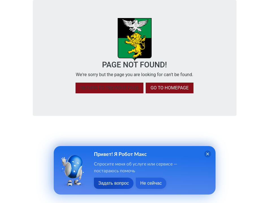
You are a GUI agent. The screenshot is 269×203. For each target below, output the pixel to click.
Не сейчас (151, 183)
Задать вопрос (113, 183)
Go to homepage (169, 88)
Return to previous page (109, 88)
